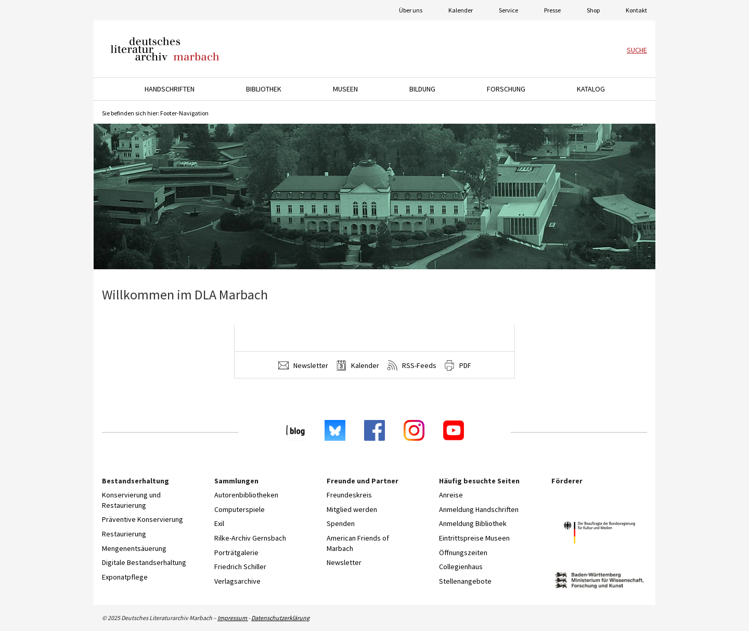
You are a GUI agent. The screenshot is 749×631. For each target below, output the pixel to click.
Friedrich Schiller (240, 566)
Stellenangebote (465, 581)
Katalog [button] (591, 89)
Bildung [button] (422, 89)
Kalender (460, 10)
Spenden (341, 523)
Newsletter (303, 365)
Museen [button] (345, 89)
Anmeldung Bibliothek (473, 523)
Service (508, 10)
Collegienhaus (461, 566)
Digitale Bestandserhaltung (144, 562)
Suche (637, 50)
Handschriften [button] (170, 89)
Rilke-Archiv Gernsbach (250, 538)
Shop (593, 10)
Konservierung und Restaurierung (131, 500)
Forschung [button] (506, 89)
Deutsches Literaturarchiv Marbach (164, 49)
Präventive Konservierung (142, 519)
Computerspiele (239, 509)
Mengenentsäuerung (134, 548)
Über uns (410, 10)
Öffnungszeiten (463, 552)
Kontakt (636, 10)
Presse (552, 10)
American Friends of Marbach (358, 543)
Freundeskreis (349, 494)
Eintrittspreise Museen (474, 538)
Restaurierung (124, 533)
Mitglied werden (352, 509)
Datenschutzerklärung (280, 618)
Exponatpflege (125, 577)
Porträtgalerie (236, 552)
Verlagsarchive (237, 581)
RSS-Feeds (411, 365)
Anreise (451, 494)
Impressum (232, 618)
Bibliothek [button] (263, 89)
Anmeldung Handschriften (479, 509)
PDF (457, 365)
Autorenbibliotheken (246, 494)
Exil (219, 523)
